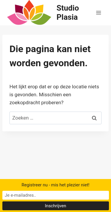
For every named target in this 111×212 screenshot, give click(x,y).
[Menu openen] (98, 12)
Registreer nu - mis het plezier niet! (55, 185)
